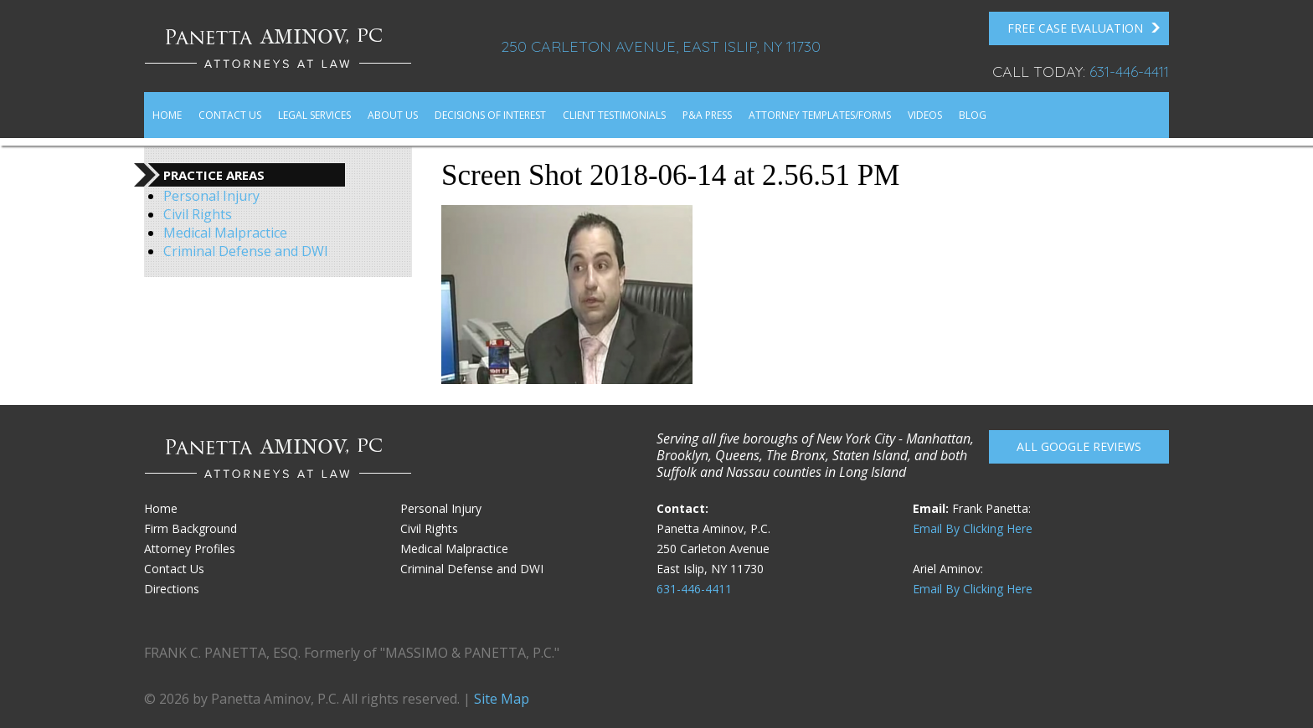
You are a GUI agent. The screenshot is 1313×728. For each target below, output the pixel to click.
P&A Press (707, 115)
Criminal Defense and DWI (245, 251)
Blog (972, 115)
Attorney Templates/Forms (820, 115)
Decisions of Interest (490, 115)
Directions (171, 589)
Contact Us (229, 115)
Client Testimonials (614, 115)
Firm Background (190, 528)
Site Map (501, 699)
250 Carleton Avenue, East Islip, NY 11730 (661, 46)
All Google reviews (1079, 446)
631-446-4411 (1129, 71)
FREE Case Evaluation (1084, 28)
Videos (925, 115)
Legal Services (314, 115)
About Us (393, 115)
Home (167, 115)
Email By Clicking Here (972, 528)
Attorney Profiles (189, 548)
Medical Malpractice (225, 232)
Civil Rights (197, 214)
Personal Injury (211, 196)
